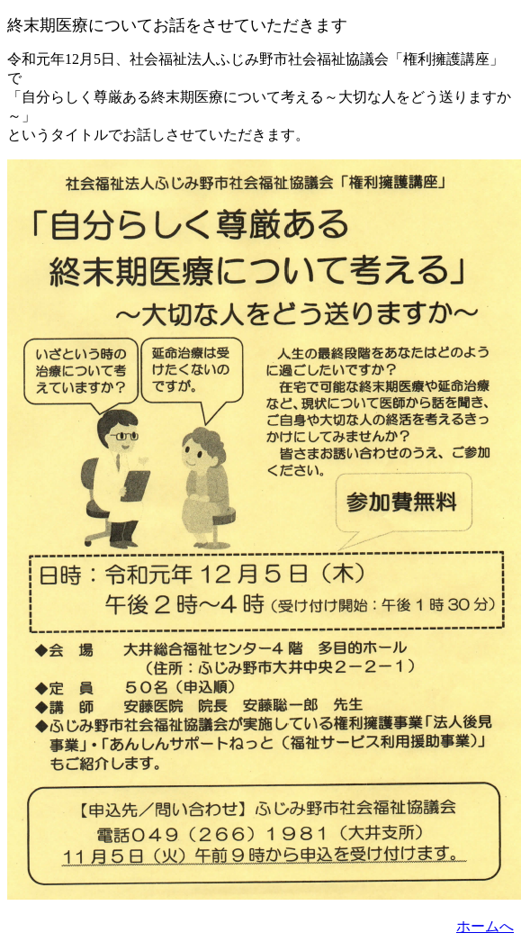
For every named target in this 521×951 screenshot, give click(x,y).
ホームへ (485, 926)
